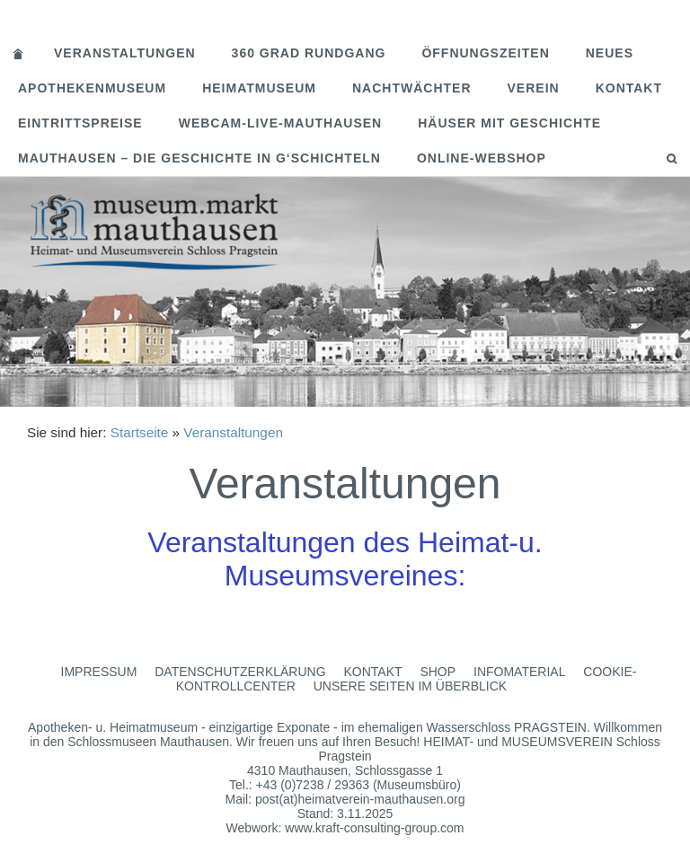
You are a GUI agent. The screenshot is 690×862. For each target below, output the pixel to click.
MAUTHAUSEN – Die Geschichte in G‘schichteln (199, 158)
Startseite (140, 432)
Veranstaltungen (125, 53)
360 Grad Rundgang (309, 53)
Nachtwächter (412, 88)
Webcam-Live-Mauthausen (281, 123)
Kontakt (629, 88)
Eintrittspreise (80, 123)
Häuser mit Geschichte (509, 123)
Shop (438, 671)
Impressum (99, 671)
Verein (534, 88)
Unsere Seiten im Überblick (411, 686)
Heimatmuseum (259, 88)
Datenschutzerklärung (240, 671)
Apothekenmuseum (92, 88)
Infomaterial (519, 671)
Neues (609, 53)
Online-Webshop (481, 158)
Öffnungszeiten (485, 53)
